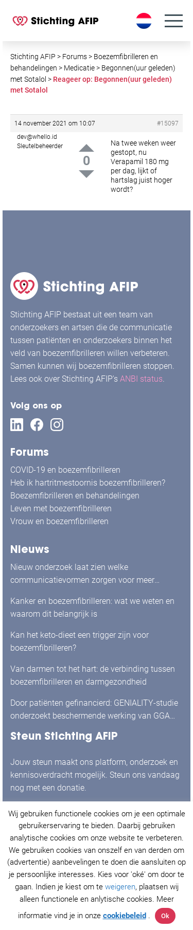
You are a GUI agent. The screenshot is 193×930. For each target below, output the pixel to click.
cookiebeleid (124, 915)
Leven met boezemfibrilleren (61, 508)
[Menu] (174, 20)
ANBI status (141, 379)
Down (86, 174)
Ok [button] (165, 916)
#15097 (168, 123)
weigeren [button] (120, 886)
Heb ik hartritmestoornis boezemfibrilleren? (87, 483)
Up (86, 148)
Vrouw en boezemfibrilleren (59, 521)
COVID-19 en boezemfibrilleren (65, 470)
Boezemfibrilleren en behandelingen (74, 495)
